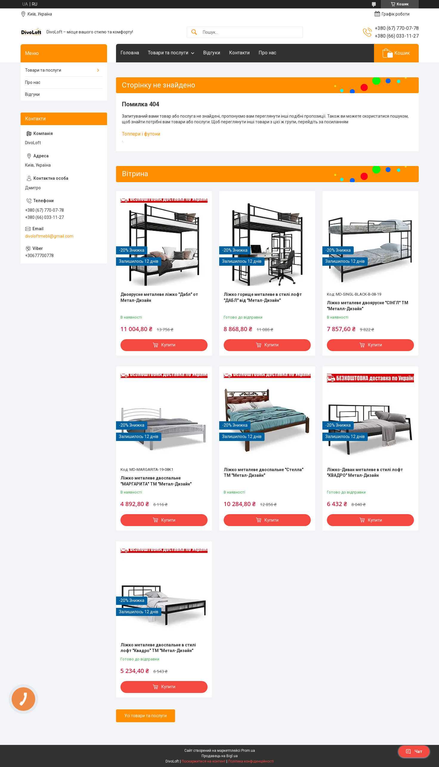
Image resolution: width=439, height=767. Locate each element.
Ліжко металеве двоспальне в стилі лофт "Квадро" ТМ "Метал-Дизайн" (158, 648)
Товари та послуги (168, 53)
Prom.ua (248, 750)
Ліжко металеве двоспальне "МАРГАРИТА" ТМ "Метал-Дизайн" (155, 481)
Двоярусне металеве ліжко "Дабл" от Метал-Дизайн (159, 297)
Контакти (239, 53)
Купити (168, 344)
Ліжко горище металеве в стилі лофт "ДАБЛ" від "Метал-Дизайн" (263, 297)
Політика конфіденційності (251, 761)
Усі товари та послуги (145, 715)
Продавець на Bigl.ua (220, 756)
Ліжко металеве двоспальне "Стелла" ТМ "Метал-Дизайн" (263, 472)
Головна (129, 53)
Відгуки (211, 53)
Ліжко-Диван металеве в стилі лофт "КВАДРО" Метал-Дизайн (365, 472)
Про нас (267, 53)
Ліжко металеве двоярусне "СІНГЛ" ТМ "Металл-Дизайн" (367, 305)
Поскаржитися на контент (203, 761)
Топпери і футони (141, 134)
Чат (414, 751)
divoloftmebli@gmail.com (49, 236)
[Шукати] (194, 32)
